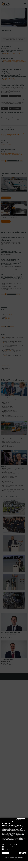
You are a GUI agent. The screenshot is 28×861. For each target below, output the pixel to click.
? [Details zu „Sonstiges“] (11, 849)
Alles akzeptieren (22, 853)
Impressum (7, 857)
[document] (14, 832)
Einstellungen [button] (20, 857)
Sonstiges (7, 849)
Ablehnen (5, 853)
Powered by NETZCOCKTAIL (14, 859)
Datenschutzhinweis (13, 857)
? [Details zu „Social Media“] (12, 846)
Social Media (7, 846)
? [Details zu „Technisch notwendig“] (16, 844)
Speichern (14, 853)
